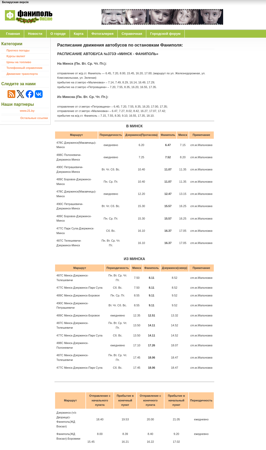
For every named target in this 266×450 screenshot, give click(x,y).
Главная (13, 34)
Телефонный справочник (24, 67)
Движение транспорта (22, 73)
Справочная (132, 34)
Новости (35, 34)
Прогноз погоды (17, 50)
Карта (78, 34)
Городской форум (165, 34)
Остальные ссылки (34, 118)
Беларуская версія (15, 2)
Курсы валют (15, 56)
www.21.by (27, 110)
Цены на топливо (18, 62)
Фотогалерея (102, 34)
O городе (58, 34)
